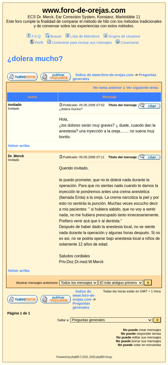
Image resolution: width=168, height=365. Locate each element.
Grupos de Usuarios (122, 36)
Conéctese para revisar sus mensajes (79, 43)
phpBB (75, 357)
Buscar (54, 36)
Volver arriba (18, 146)
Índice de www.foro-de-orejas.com (105, 75)
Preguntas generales (81, 305)
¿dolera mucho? (35, 59)
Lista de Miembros (83, 36)
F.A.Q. (34, 36)
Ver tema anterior (107, 88)
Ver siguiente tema (142, 88)
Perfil (36, 43)
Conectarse (127, 43)
